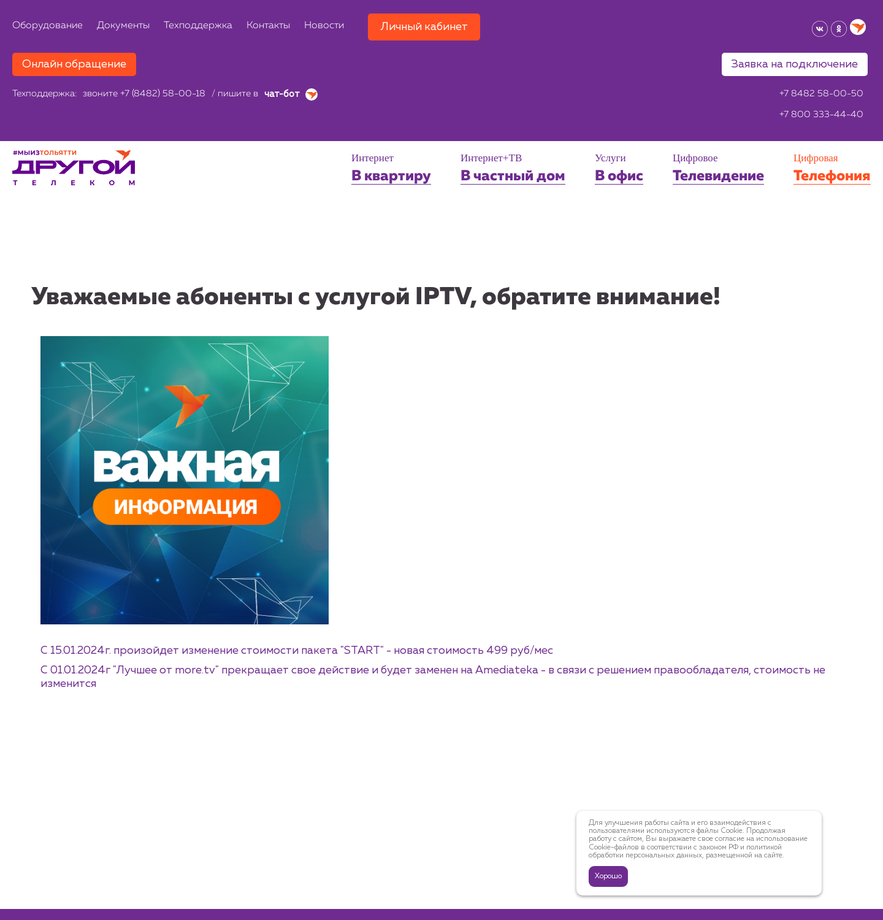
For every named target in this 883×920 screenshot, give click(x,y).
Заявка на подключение (795, 64)
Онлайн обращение (74, 64)
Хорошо (608, 876)
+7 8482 (821, 94)
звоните (144, 94)
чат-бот (291, 94)
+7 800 (821, 115)
